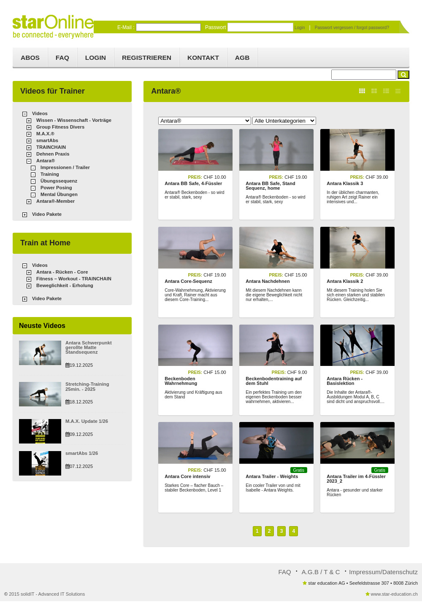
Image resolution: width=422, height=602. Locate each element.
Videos (39, 114)
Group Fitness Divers (59, 127)
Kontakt (210, 58)
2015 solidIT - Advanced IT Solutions (46, 594)
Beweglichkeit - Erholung (64, 285)
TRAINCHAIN (50, 147)
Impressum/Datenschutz (383, 572)
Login (300, 27)
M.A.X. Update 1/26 (86, 421)
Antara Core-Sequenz (188, 281)
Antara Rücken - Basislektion (344, 382)
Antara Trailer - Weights (272, 477)
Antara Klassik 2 (345, 281)
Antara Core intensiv (187, 477)
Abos (31, 58)
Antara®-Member (55, 201)
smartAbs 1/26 (81, 453)
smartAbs (47, 141)
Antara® (45, 161)
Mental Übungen (59, 195)
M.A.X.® (45, 134)
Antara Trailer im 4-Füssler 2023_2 (356, 479)
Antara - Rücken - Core (61, 272)
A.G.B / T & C (321, 572)
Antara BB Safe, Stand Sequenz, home (270, 186)
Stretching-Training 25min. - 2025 (94, 387)
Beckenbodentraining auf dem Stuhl (273, 382)
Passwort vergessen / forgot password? (352, 27)
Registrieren (152, 58)
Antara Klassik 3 (345, 183)
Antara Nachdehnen (267, 281)
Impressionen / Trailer (65, 168)
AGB (251, 58)
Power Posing (56, 188)
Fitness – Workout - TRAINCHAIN (72, 279)
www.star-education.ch (394, 594)
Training (50, 174)
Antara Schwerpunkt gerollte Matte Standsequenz (88, 348)
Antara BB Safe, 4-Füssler (193, 183)
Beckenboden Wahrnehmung (181, 382)
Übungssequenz (58, 181)
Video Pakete (46, 215)
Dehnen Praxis (52, 154)
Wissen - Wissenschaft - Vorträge (72, 121)
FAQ (64, 58)
